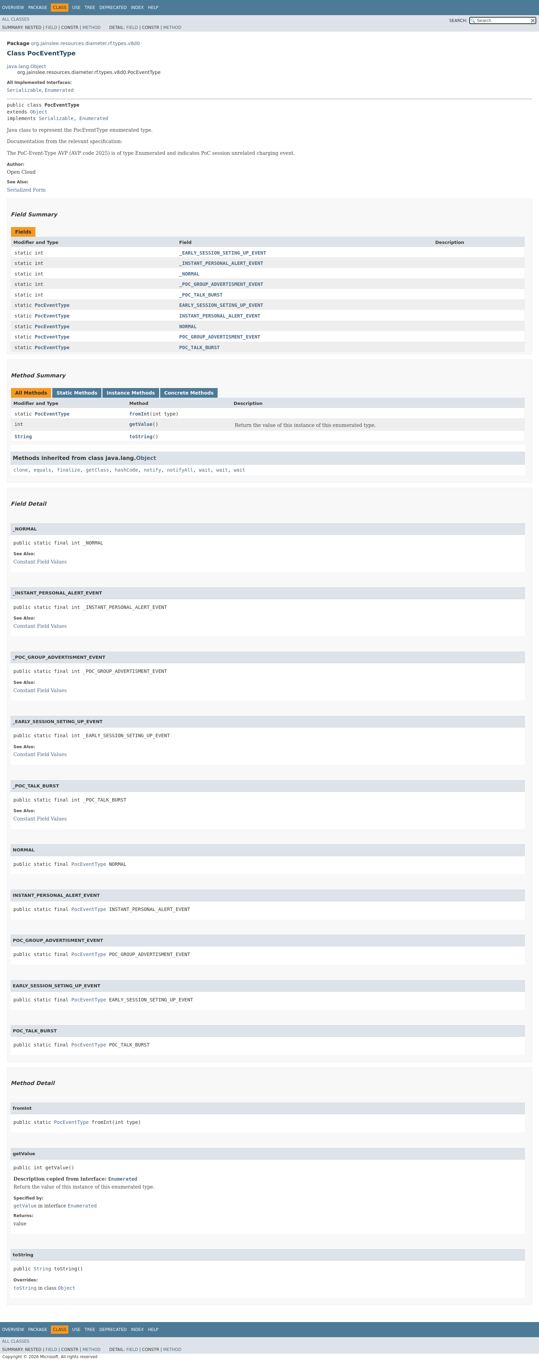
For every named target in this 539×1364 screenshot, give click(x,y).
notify (152, 470)
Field (51, 27)
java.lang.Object (26, 66)
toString (140, 436)
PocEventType (52, 305)
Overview (13, 7)
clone (20, 470)
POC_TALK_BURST (199, 347)
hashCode (126, 470)
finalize (68, 470)
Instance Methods (131, 393)
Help (153, 7)
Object (38, 112)
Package (37, 7)
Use (76, 7)
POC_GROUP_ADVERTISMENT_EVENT (219, 337)
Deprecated (113, 7)
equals (42, 470)
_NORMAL (189, 274)
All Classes (15, 19)
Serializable (24, 90)
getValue (140, 424)
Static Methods (76, 393)
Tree (90, 7)
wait (205, 470)
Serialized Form (26, 190)
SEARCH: (458, 20)
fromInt (139, 414)
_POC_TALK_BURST (200, 295)
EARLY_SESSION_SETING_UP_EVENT (221, 305)
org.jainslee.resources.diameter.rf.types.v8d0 (85, 43)
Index (137, 7)
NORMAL (188, 326)
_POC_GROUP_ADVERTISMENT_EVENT (221, 284)
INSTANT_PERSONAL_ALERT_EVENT (219, 316)
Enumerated (59, 90)
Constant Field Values (40, 562)
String (23, 436)
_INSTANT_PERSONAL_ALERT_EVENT (221, 263)
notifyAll (180, 470)
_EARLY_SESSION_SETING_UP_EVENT (222, 253)
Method (91, 27)
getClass (97, 470)
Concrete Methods (189, 393)
